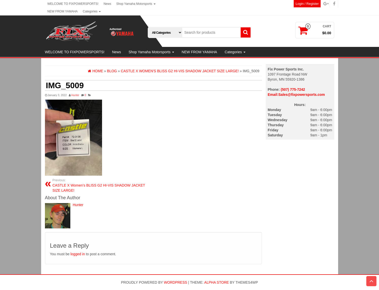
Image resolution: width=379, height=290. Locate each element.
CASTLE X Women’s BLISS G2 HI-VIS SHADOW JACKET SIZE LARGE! (101, 185)
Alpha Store (216, 282)
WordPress (175, 282)
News (107, 4)
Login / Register (307, 4)
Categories (92, 11)
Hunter (75, 95)
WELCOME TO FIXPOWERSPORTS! (72, 4)
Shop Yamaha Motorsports (136, 4)
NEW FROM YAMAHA (62, 11)
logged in (78, 254)
